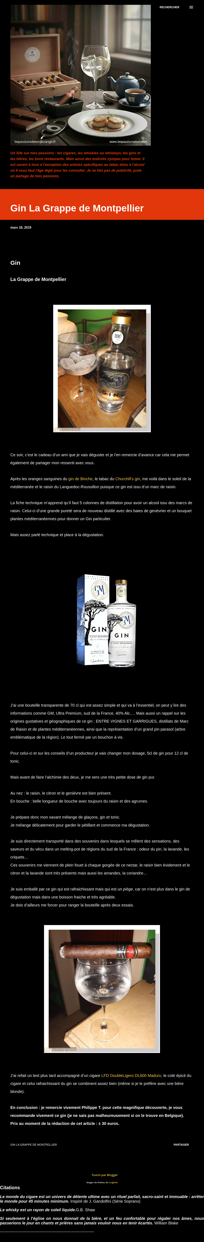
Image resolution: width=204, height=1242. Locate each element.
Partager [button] (181, 1144)
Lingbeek (113, 1182)
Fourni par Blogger (102, 1175)
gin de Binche (80, 479)
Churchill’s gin (127, 479)
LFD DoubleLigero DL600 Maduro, (131, 1075)
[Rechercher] (169, 7)
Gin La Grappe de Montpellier (33, 1144)
